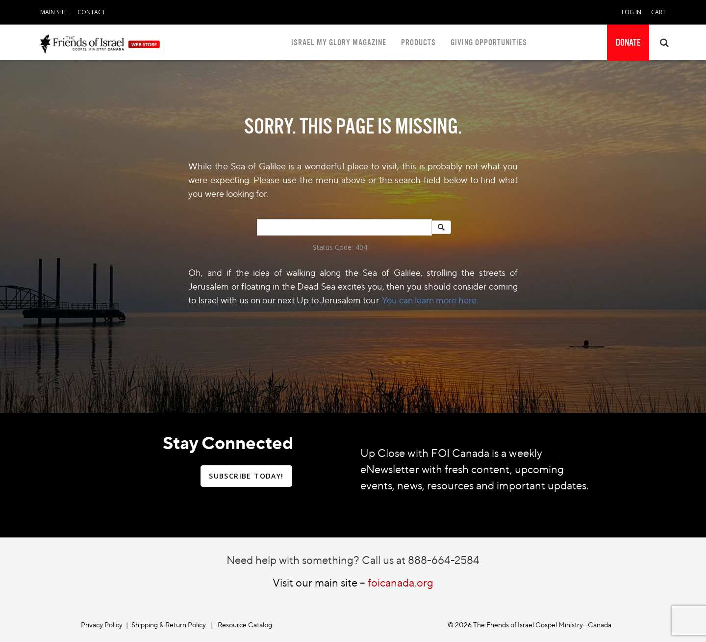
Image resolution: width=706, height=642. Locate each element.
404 (361, 247)
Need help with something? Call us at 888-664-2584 (353, 559)
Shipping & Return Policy (168, 624)
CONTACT (91, 12)
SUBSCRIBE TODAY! (246, 476)
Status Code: (333, 247)
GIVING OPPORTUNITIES (489, 42)
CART (658, 12)
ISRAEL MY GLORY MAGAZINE (338, 42)
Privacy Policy (102, 624)
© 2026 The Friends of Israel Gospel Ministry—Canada (529, 624)
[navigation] (54, 10)
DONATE (628, 43)
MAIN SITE (53, 12)
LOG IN (631, 12)
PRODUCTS (418, 42)
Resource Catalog (245, 624)
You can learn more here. (430, 299)
